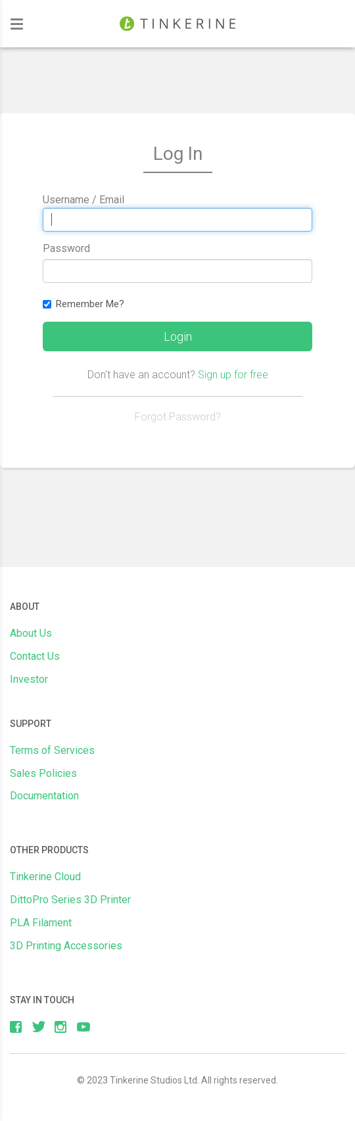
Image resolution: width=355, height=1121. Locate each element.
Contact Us (35, 656)
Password (66, 248)
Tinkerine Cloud (45, 876)
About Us (31, 633)
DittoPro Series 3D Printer (70, 899)
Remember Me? (83, 304)
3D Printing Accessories (66, 945)
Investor (29, 679)
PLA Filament (41, 922)
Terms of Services (52, 750)
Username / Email (83, 199)
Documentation (44, 795)
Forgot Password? (178, 417)
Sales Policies (43, 773)
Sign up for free (233, 374)
